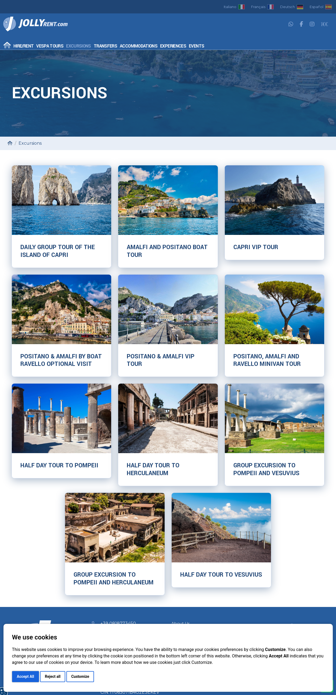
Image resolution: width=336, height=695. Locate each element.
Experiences (173, 46)
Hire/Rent (23, 46)
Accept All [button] (25, 676)
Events (196, 46)
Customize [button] (80, 676)
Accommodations (138, 46)
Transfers (105, 46)
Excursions (78, 46)
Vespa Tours (49, 46)
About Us (180, 623)
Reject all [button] (52, 676)
